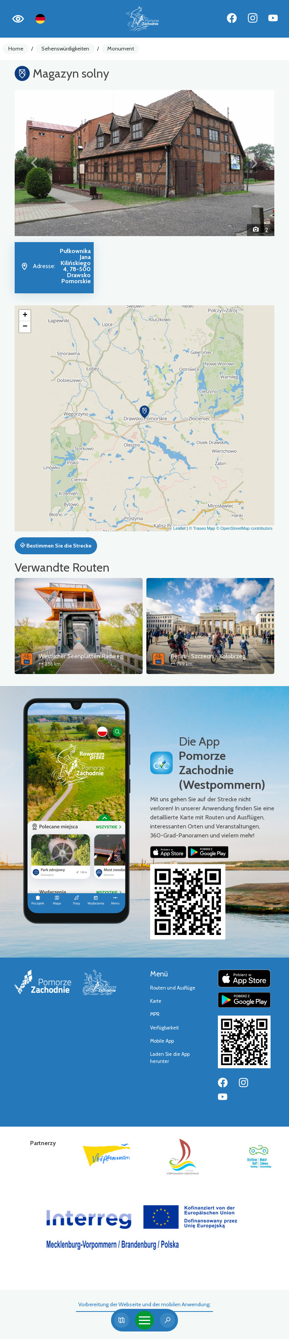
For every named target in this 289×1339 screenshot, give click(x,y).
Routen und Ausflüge (172, 988)
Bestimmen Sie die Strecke (55, 545)
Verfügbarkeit (164, 1028)
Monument (120, 48)
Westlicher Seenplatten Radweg (81, 656)
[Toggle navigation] (144, 1320)
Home (15, 48)
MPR (155, 1014)
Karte (155, 1001)
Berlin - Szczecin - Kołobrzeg (207, 656)
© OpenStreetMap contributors (244, 528)
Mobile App (162, 1041)
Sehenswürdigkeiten (65, 48)
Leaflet (179, 528)
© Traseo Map (202, 528)
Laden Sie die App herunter (170, 1057)
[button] (34, 163)
